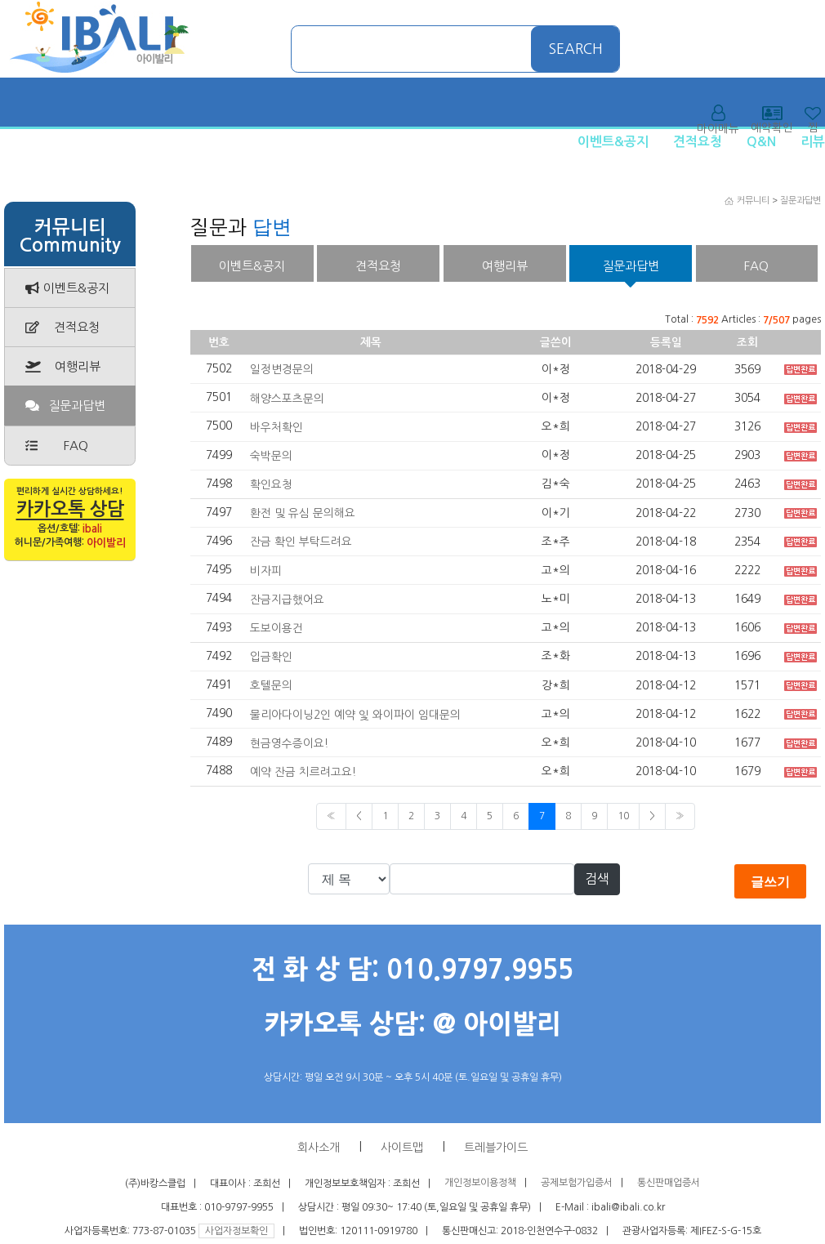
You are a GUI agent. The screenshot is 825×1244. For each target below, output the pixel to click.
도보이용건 (276, 628)
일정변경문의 (282, 369)
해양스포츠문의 (287, 398)
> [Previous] (652, 816)
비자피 (266, 570)
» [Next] (680, 816)
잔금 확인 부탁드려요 (301, 541)
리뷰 (812, 142)
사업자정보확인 (236, 1231)
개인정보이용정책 (480, 1183)
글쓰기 (770, 881)
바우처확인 (276, 427)
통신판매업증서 (668, 1183)
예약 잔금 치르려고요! (303, 772)
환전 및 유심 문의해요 (302, 513)
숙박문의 (271, 455)
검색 (597, 878)
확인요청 (271, 484)
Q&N (761, 142)
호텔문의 (271, 685)
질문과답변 (800, 200)
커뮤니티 (753, 200)
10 (623, 816)
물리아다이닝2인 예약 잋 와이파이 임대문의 (355, 714)
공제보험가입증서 (577, 1183)
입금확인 (271, 656)
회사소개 (318, 1147)
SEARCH (576, 49)
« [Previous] (331, 816)
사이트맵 (402, 1147)
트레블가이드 (496, 1147)
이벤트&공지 (613, 142)
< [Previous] (359, 816)
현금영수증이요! (289, 742)
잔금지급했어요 (287, 599)
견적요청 (697, 142)
